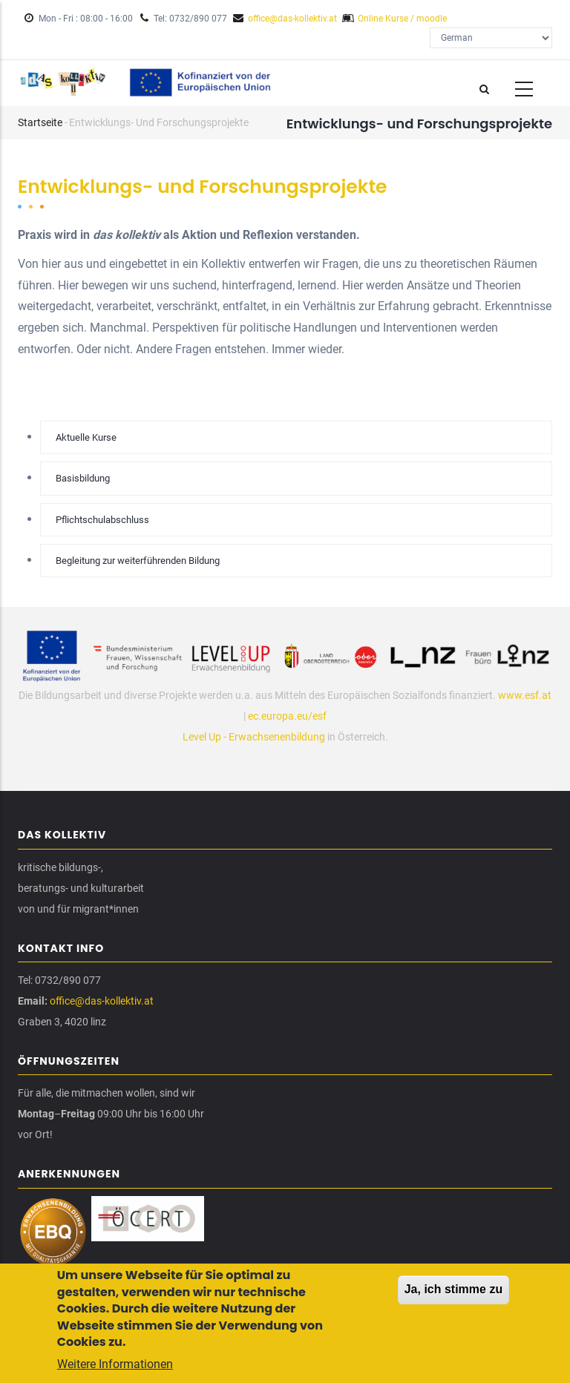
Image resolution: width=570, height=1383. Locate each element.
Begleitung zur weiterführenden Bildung (138, 560)
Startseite (40, 122)
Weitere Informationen (115, 1366)
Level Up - (206, 737)
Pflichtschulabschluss (102, 519)
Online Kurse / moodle (402, 18)
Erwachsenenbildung (277, 737)
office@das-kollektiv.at (292, 18)
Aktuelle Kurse (86, 437)
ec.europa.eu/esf (287, 716)
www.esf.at (524, 695)
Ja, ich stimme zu (453, 1290)
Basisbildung (83, 478)
